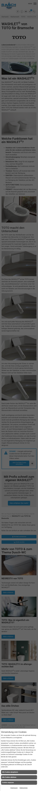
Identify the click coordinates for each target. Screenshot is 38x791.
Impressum (14, 788)
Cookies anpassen (8, 782)
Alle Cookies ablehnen (9, 777)
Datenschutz (24, 788)
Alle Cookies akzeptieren (10, 772)
